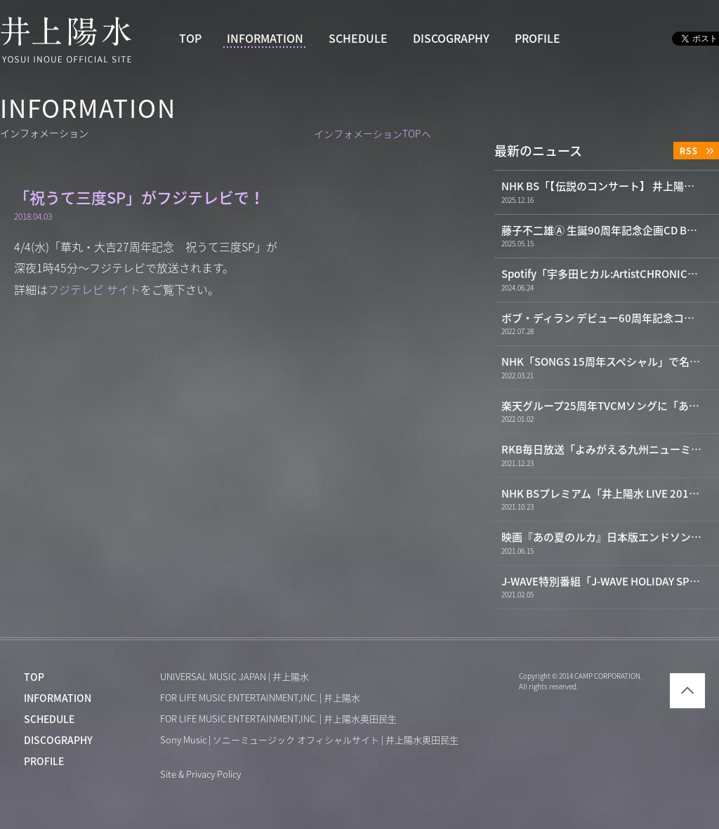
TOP (190, 38)
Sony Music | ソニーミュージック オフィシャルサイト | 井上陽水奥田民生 (309, 740)
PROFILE (537, 38)
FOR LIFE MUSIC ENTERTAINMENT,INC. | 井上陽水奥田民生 (278, 719)
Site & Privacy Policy (200, 774)
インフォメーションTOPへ (372, 134)
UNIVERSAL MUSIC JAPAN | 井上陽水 (234, 677)
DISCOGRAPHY (451, 38)
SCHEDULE (358, 38)
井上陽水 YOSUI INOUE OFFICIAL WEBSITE (66, 39)
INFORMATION (265, 38)
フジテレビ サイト (94, 290)
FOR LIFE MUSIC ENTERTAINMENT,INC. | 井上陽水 (260, 698)
